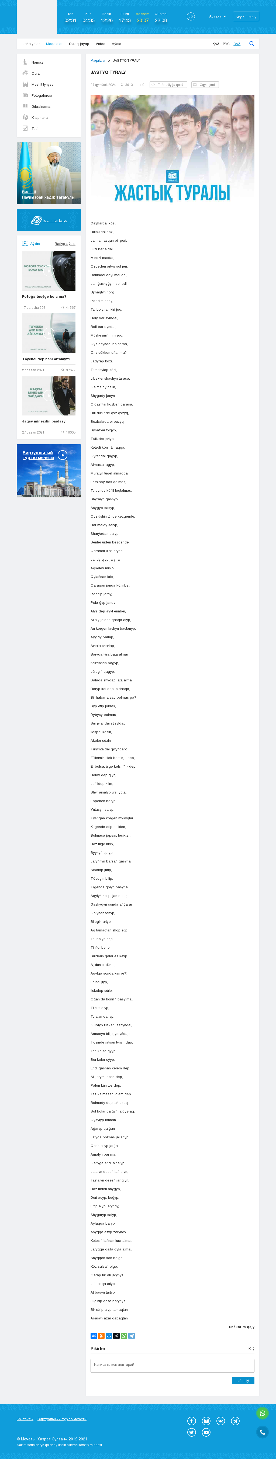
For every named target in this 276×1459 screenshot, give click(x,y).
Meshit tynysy (37, 84)
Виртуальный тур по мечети (62, 1419)
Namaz (32, 62)
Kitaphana (35, 117)
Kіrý (251, 1348)
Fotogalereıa (37, 95)
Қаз (216, 44)
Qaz (236, 44)
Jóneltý (243, 1380)
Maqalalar (54, 43)
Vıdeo (100, 43)
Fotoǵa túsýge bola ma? (44, 296)
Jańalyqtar (31, 43)
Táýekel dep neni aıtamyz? (46, 359)
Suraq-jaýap (79, 43)
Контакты (25, 1419)
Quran (32, 73)
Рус (226, 44)
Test (30, 128)
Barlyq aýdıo (65, 243)
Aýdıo (116, 43)
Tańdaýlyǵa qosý (167, 84)
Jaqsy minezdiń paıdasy (43, 421)
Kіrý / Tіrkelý (246, 17)
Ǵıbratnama (36, 106)
